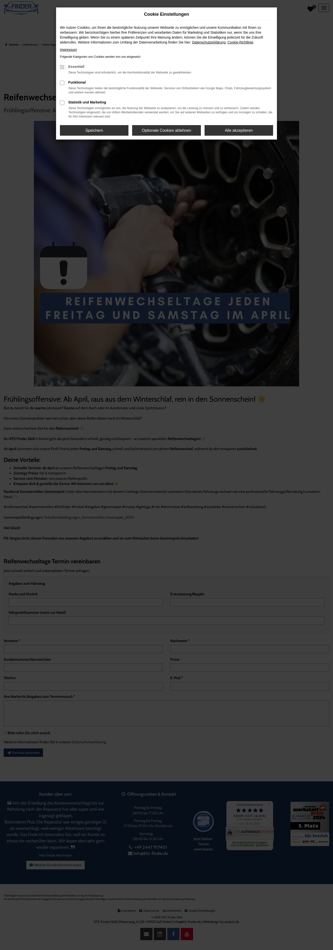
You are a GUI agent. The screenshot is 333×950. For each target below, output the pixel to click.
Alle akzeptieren (239, 130)
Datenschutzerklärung (208, 42)
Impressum (68, 50)
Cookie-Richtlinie (240, 42)
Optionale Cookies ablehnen (166, 130)
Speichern (94, 130)
